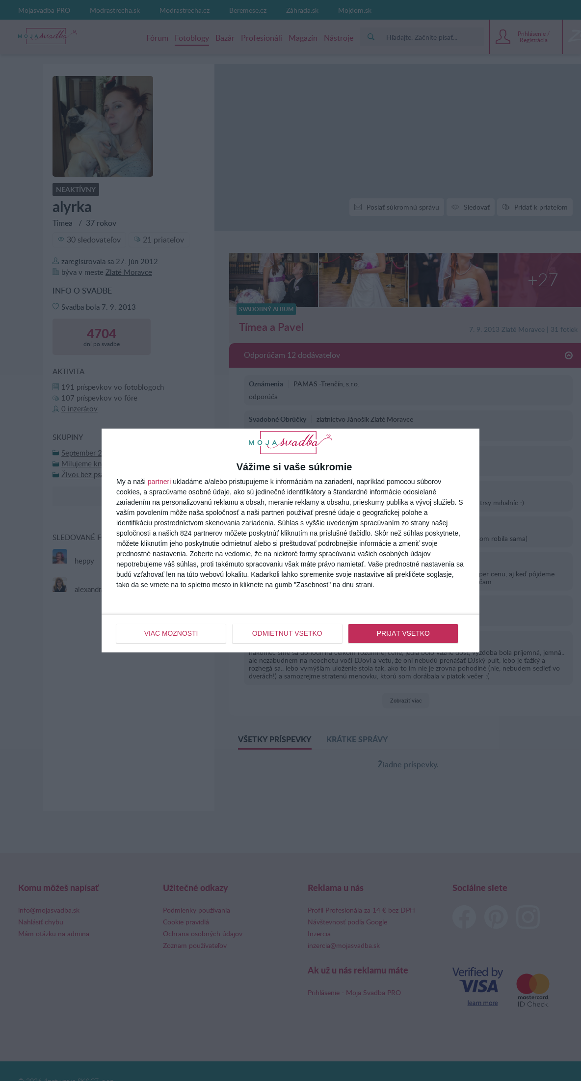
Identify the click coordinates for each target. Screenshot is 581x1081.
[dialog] (290, 540)
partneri (159, 481)
